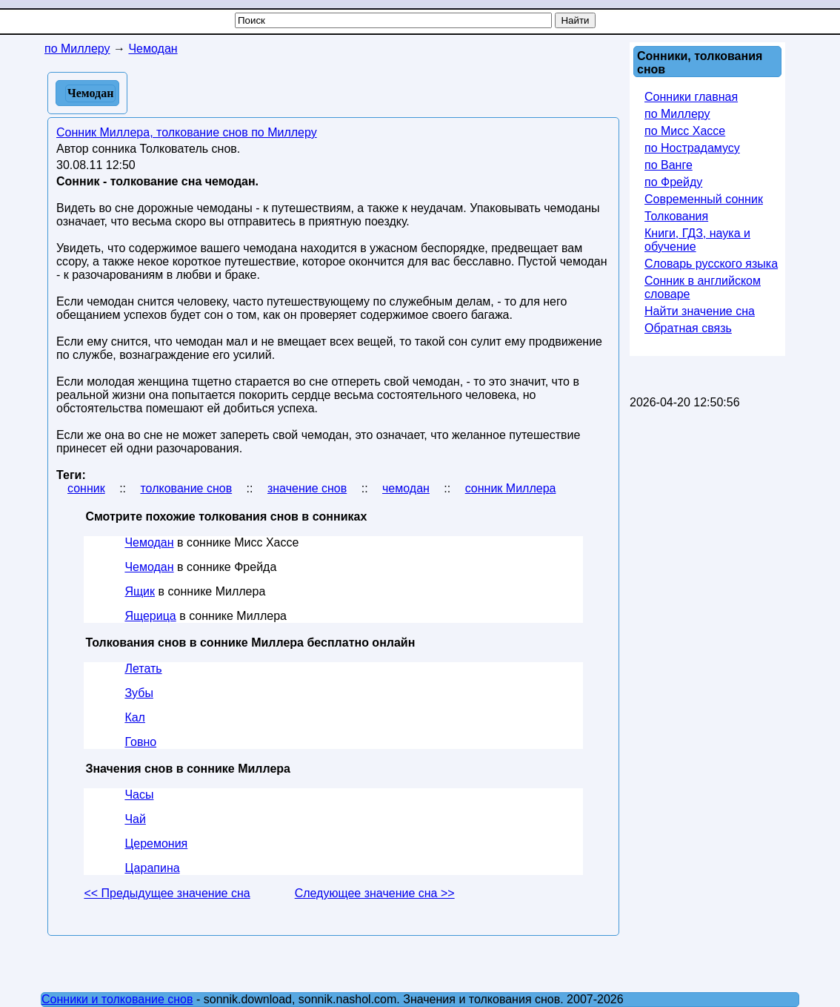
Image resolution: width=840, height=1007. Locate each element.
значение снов (307, 488)
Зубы (138, 693)
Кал (134, 717)
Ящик (139, 591)
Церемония (155, 843)
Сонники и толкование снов (117, 999)
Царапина (151, 868)
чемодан (406, 488)
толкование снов (186, 488)
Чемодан (148, 542)
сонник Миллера (510, 488)
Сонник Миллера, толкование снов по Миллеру (186, 132)
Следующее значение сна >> (375, 893)
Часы (138, 794)
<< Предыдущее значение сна (167, 893)
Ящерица (150, 616)
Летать (142, 668)
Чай (135, 819)
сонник (86, 488)
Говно (140, 742)
